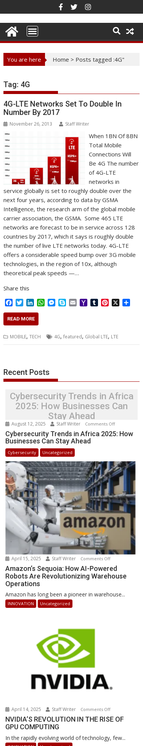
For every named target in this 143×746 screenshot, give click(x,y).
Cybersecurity (22, 452)
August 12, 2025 (26, 424)
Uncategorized (57, 452)
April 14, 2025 (23, 690)
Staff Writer (74, 124)
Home (61, 59)
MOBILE (18, 336)
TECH (35, 336)
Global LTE (96, 336)
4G (57, 336)
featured (72, 336)
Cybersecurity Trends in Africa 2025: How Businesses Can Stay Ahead (71, 406)
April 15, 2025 (23, 549)
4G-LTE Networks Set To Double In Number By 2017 (62, 108)
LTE (114, 336)
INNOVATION (21, 593)
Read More (21, 319)
